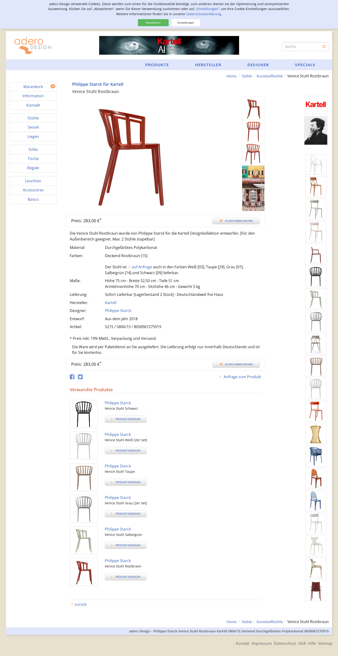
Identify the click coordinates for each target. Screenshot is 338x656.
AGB (297, 642)
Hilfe (309, 642)
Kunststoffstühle (268, 76)
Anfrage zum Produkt (242, 376)
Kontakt (230, 642)
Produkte (157, 64)
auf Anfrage (142, 266)
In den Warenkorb (236, 220)
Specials (305, 64)
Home (226, 76)
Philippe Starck (118, 310)
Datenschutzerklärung (203, 14)
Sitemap (325, 642)
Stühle (243, 76)
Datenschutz (277, 642)
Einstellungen (186, 22)
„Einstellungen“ (207, 9)
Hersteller (208, 64)
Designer (258, 64)
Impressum (251, 642)
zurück (81, 604)
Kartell (110, 302)
